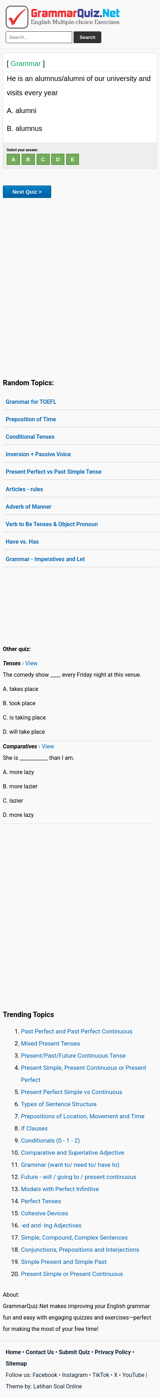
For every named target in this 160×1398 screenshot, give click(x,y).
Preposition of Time (31, 419)
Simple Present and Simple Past (64, 1261)
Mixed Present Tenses (50, 1043)
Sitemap (16, 1363)
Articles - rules (24, 489)
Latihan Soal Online (57, 1386)
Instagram (74, 1375)
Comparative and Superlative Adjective (72, 1152)
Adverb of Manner (29, 506)
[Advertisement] (80, 287)
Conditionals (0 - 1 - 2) (50, 1140)
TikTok (101, 1375)
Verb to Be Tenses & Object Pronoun (52, 524)
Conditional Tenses (30, 436)
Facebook (45, 1375)
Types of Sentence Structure (59, 1104)
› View (29, 663)
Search (87, 37)
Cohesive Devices (44, 1213)
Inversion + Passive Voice (38, 454)
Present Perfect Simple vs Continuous (71, 1091)
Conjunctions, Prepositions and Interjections (80, 1249)
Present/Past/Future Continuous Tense (73, 1055)
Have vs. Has (22, 541)
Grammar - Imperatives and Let (45, 559)
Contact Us (40, 1352)
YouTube (133, 1375)
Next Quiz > (27, 192)
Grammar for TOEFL (31, 401)
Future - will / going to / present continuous (78, 1176)
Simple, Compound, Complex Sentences (74, 1237)
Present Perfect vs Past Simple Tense (53, 471)
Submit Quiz (74, 1352)
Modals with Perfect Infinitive (60, 1189)
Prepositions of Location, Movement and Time (82, 1116)
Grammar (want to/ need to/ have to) (70, 1164)
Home (13, 1352)
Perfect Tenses (41, 1201)
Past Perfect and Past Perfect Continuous (77, 1031)
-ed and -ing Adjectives (51, 1225)
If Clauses (34, 1128)
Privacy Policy (113, 1352)
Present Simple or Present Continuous (72, 1273)
